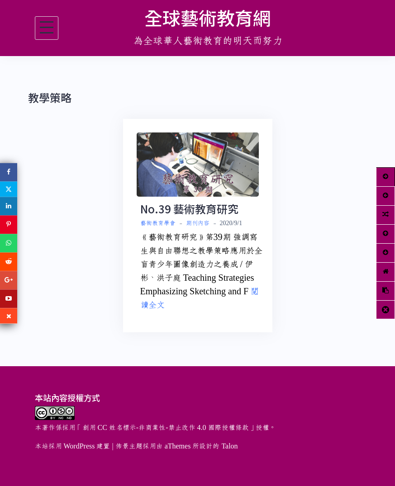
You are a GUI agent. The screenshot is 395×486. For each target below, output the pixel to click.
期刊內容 (197, 223)
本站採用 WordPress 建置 (72, 446)
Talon (229, 446)
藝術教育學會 (158, 223)
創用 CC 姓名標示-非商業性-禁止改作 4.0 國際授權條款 (165, 427)
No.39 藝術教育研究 (189, 209)
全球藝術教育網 (207, 18)
